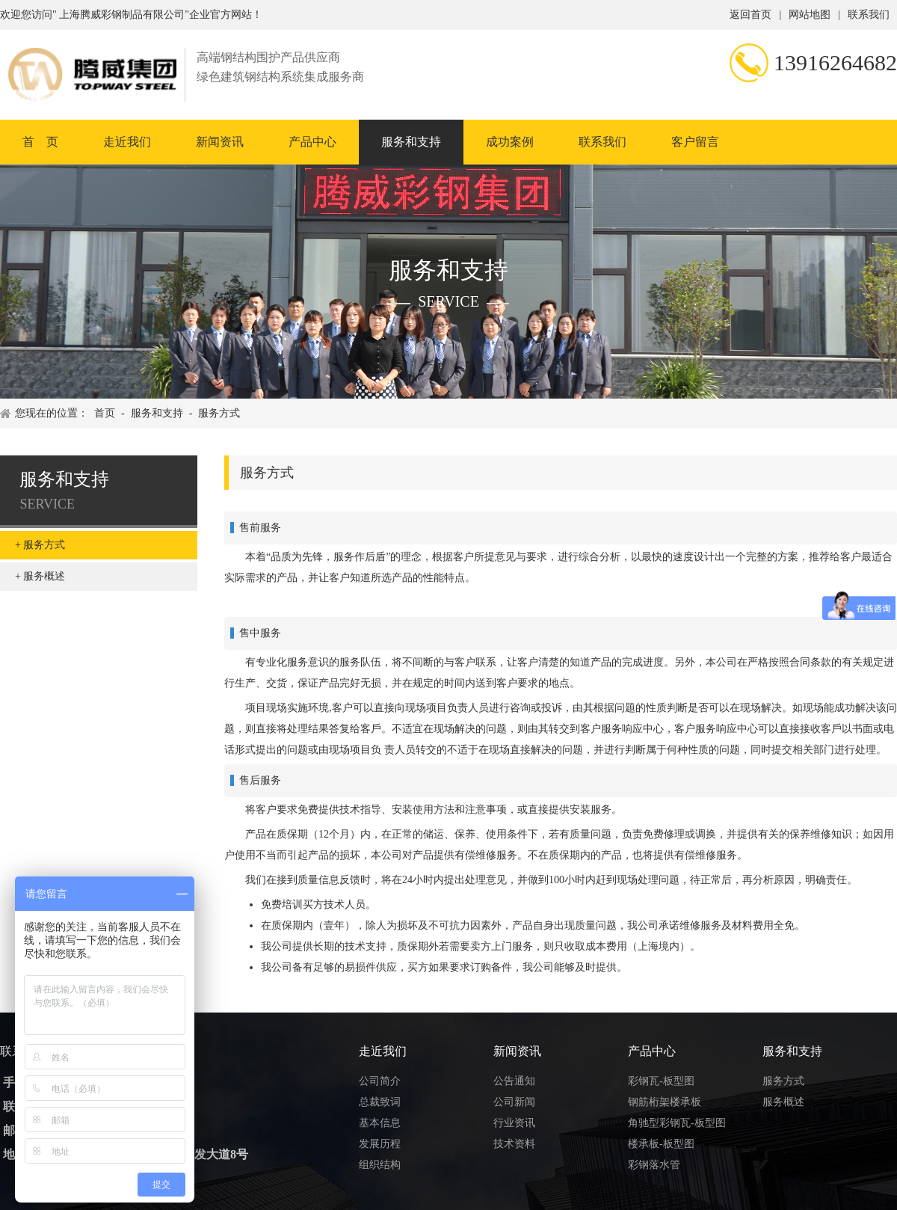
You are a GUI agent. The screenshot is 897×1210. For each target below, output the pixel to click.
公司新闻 (514, 1102)
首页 (104, 413)
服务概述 (44, 576)
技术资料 (514, 1143)
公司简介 (380, 1081)
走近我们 (127, 141)
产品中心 (312, 141)
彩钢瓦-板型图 (661, 1081)
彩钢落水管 (654, 1164)
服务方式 (219, 413)
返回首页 (750, 14)
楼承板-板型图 (661, 1143)
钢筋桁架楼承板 (664, 1102)
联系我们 (869, 14)
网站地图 (809, 14)
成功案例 (510, 141)
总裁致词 (380, 1102)
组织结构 (380, 1164)
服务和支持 (411, 141)
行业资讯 (514, 1122)
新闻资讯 (220, 141)
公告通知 (514, 1081)
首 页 (40, 141)
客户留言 (695, 141)
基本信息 (380, 1122)
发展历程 (380, 1143)
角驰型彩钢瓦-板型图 (677, 1122)
